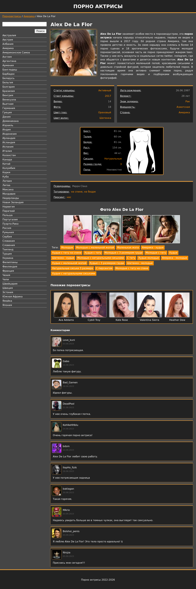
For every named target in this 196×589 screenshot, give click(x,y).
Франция (8, 270)
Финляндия (9, 266)
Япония (7, 305)
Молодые (67, 247)
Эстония (7, 292)
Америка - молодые (174, 257)
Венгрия (7, 95)
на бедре (90, 191)
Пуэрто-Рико (10, 223)
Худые (173, 252)
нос (69, 197)
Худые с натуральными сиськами (73, 273)
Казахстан (9, 155)
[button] (77, 230)
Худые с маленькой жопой (69, 263)
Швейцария (9, 283)
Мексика (7, 189)
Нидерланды (10, 198)
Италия (7, 151)
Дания (6, 116)
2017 (108, 95)
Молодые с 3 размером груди (123, 252)
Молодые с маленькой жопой (95, 247)
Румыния (8, 232)
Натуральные (113, 158)
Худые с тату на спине (66, 252)
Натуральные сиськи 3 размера (72, 268)
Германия (8, 108)
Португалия (10, 219)
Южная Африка (12, 296)
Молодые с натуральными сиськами (100, 257)
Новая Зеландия (12, 202)
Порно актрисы (98, 6)
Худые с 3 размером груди (107, 263)
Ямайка (7, 300)
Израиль (7, 125)
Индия (6, 129)
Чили (5, 279)
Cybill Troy (94, 320)
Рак (187, 101)
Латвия (7, 181)
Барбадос (8, 73)
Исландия (8, 142)
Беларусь (8, 78)
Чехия (6, 275)
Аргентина (9, 61)
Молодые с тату (155, 252)
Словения (8, 245)
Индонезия (9, 133)
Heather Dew (177, 320)
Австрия (7, 39)
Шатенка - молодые (140, 263)
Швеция (7, 288)
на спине (77, 191)
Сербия (7, 236)
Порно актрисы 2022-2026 (98, 579)
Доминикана (10, 121)
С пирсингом (104, 268)
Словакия (8, 240)
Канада (7, 159)
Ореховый (104, 112)
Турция (7, 253)
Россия (6, 228)
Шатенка (105, 118)
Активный (104, 90)
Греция (7, 112)
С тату (131, 257)
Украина (7, 258)
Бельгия (7, 82)
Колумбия (8, 168)
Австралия (9, 35)
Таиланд (7, 249)
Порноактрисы (11, 16)
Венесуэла (9, 99)
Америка (29, 16)
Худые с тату (92, 252)
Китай (6, 163)
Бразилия (8, 91)
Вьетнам (7, 103)
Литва (6, 185)
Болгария (8, 86)
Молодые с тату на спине (131, 268)
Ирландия (8, 138)
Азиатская (183, 107)
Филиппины (10, 262)
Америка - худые (153, 247)
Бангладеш (9, 69)
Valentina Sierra (149, 320)
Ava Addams (66, 320)
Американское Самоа (16, 52)
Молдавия (8, 193)
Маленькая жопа (128, 247)
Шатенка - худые (63, 257)
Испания (7, 146)
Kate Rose (122, 320)
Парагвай (8, 210)
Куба (5, 176)
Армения (8, 65)
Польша (7, 215)
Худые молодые (148, 257)
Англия (7, 56)
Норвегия (8, 206)
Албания (7, 44)
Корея (6, 172)
